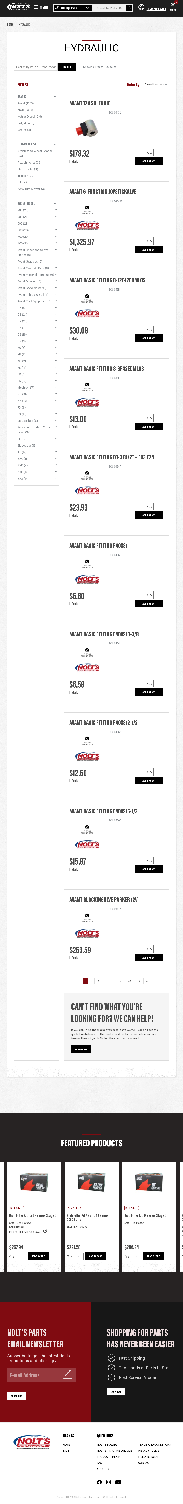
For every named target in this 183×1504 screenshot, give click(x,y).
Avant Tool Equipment (32, 301)
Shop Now (115, 1391)
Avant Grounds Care (31, 268)
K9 (19, 347)
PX (19, 407)
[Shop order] (155, 84)
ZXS (20, 478)
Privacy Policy (148, 1450)
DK (19, 327)
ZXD (20, 465)
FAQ (99, 1463)
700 (20, 236)
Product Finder (108, 1456)
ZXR (20, 472)
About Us (103, 1469)
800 (20, 243)
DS (19, 334)
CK (19, 308)
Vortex (22, 130)
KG (19, 361)
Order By (133, 84)
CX (19, 321)
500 (20, 223)
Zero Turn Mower (29, 189)
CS (19, 314)
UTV (21, 182)
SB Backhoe (25, 420)
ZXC (20, 458)
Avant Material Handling (34, 274)
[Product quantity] (157, 152)
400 (20, 216)
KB (19, 354)
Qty (149, 152)
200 (20, 210)
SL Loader (24, 445)
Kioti (21, 110)
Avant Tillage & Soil (31, 294)
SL (19, 438)
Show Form (81, 1049)
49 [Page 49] (138, 981)
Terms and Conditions (154, 1444)
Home (10, 24)
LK (19, 381)
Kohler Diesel (26, 116)
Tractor (23, 175)
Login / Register (156, 8)
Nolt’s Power (107, 1444)
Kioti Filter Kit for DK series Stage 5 (32, 1215)
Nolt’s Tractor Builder (114, 1450)
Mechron (23, 387)
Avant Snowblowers (31, 288)
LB (19, 374)
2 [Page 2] (92, 981)
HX (19, 341)
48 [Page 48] (129, 981)
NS (19, 394)
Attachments (26, 162)
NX (19, 400)
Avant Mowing (27, 281)
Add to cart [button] (149, 161)
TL (19, 452)
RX (19, 414)
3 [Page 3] (98, 981)
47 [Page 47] (121, 981)
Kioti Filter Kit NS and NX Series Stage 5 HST (87, 1217)
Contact (144, 1463)
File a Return (148, 1456)
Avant (21, 103)
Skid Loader (25, 169)
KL (19, 367)
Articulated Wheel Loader (35, 151)
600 (20, 230)
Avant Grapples (28, 261)
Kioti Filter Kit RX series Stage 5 (145, 1215)
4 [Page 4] (105, 981)
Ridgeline (24, 123)
